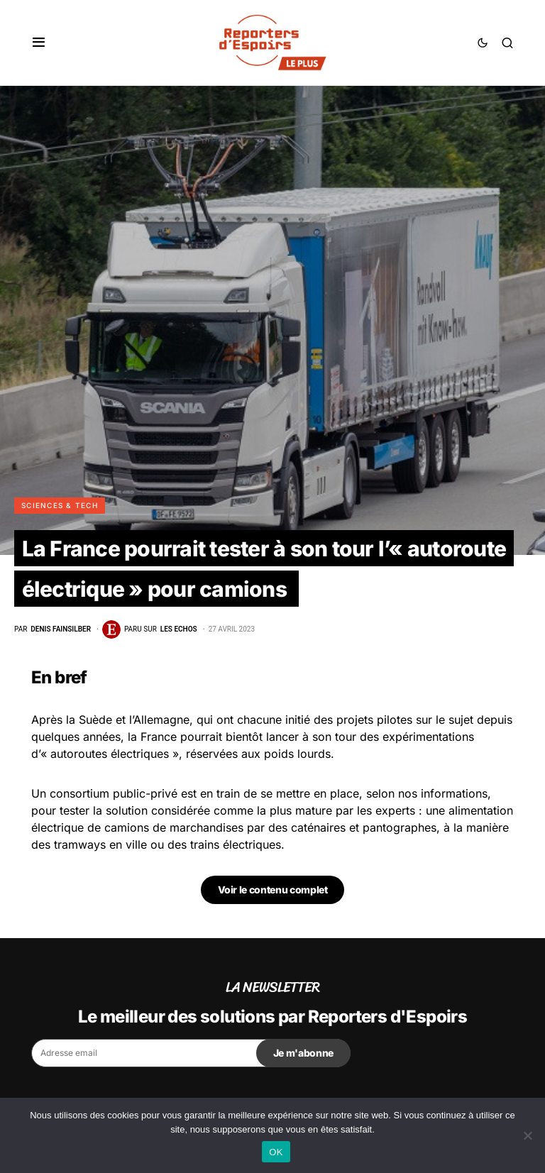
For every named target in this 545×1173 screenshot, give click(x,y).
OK (275, 1152)
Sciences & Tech (59, 505)
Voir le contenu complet (273, 889)
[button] (38, 42)
